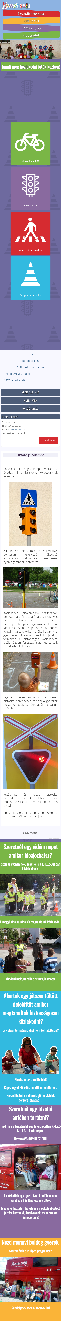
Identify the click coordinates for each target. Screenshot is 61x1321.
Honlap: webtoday (53, 836)
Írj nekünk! (48, 438)
